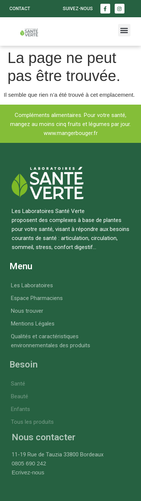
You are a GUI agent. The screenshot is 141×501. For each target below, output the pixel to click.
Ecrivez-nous (28, 472)
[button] (124, 30)
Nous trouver (27, 311)
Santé (18, 383)
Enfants (20, 409)
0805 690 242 (29, 463)
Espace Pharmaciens (37, 298)
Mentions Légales (33, 323)
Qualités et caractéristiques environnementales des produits (50, 341)
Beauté (19, 396)
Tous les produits (32, 421)
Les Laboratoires (32, 285)
